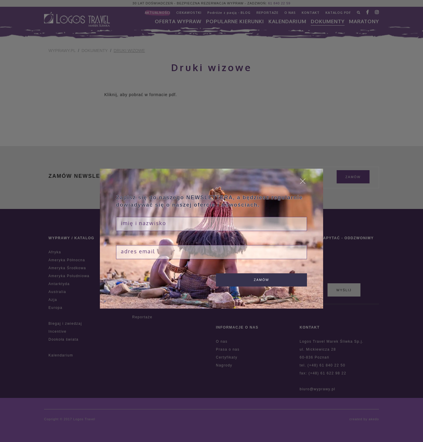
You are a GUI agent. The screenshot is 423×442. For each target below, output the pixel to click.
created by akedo (364, 419)
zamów (261, 280)
